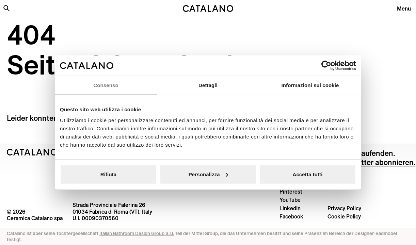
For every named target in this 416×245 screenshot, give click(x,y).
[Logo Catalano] (32, 152)
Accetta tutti (308, 174)
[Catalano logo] (208, 8)
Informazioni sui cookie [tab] (310, 85)
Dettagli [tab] (208, 85)
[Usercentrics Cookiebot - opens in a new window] (326, 66)
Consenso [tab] (105, 85)
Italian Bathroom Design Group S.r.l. (136, 233)
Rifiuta (108, 174)
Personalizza (208, 174)
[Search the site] (6, 8)
